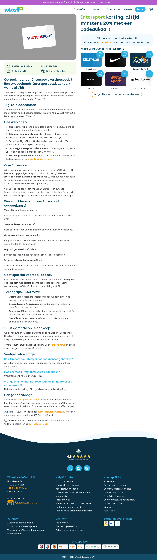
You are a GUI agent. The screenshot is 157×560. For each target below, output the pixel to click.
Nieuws (107, 507)
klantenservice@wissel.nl (51, 412)
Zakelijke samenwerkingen (69, 530)
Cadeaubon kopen (113, 503)
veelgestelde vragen (29, 399)
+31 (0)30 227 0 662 (39, 424)
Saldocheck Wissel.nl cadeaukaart (74, 503)
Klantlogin (109, 510)
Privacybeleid (14, 533)
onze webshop (106, 42)
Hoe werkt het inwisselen (68, 485)
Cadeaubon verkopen (115, 485)
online (31, 311)
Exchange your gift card (68, 507)
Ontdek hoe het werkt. (103, 2)
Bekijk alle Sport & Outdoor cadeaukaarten (117, 94)
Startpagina (110, 481)
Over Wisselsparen (114, 496)
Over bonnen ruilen (114, 492)
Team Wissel (62, 523)
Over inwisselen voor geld (117, 489)
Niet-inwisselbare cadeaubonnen (73, 492)
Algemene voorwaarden (20, 523)
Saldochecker (62, 500)
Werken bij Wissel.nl (66, 526)
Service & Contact (65, 481)
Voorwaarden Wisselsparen (22, 526)
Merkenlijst (61, 496)
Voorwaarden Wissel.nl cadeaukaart (26, 530)
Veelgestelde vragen (66, 489)
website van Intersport (40, 159)
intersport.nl (28, 224)
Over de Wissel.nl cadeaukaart (120, 500)
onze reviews (58, 345)
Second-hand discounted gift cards (73, 510)
